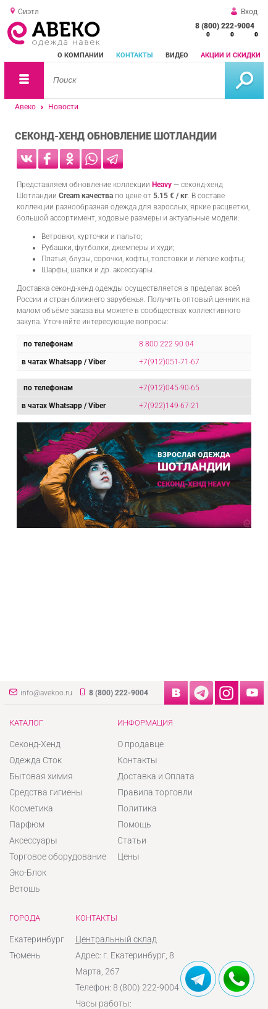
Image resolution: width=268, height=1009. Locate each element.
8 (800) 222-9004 (224, 26)
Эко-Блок (27, 872)
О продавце (140, 744)
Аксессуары (33, 840)
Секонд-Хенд (35, 744)
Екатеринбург (36, 939)
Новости (63, 107)
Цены (128, 856)
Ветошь (24, 889)
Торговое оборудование (57, 856)
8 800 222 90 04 (166, 344)
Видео (176, 55)
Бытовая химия (41, 776)
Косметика (31, 808)
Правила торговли (155, 792)
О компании (80, 55)
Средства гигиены (46, 792)
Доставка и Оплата (156, 776)
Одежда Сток (35, 760)
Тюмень (25, 955)
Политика (137, 808)
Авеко (25, 107)
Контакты (134, 55)
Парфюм (26, 824)
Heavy (162, 184)
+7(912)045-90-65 (169, 387)
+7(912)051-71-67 (169, 362)
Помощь (134, 824)
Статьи (131, 840)
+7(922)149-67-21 (169, 405)
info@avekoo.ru (46, 693)
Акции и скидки (231, 55)
